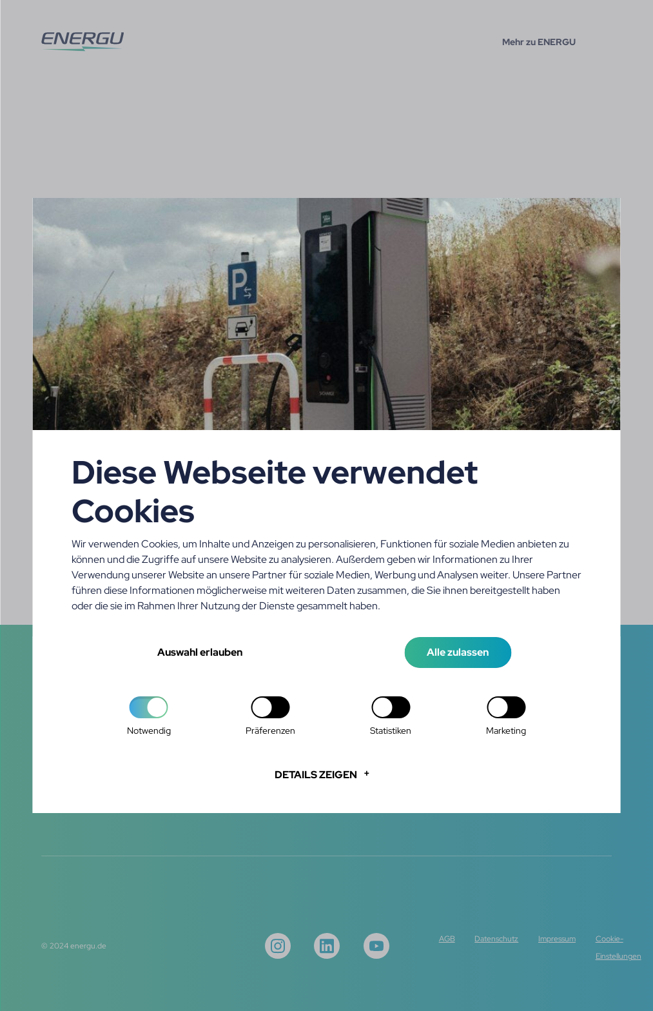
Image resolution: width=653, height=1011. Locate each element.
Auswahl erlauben (199, 652)
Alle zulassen (458, 652)
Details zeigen (316, 774)
